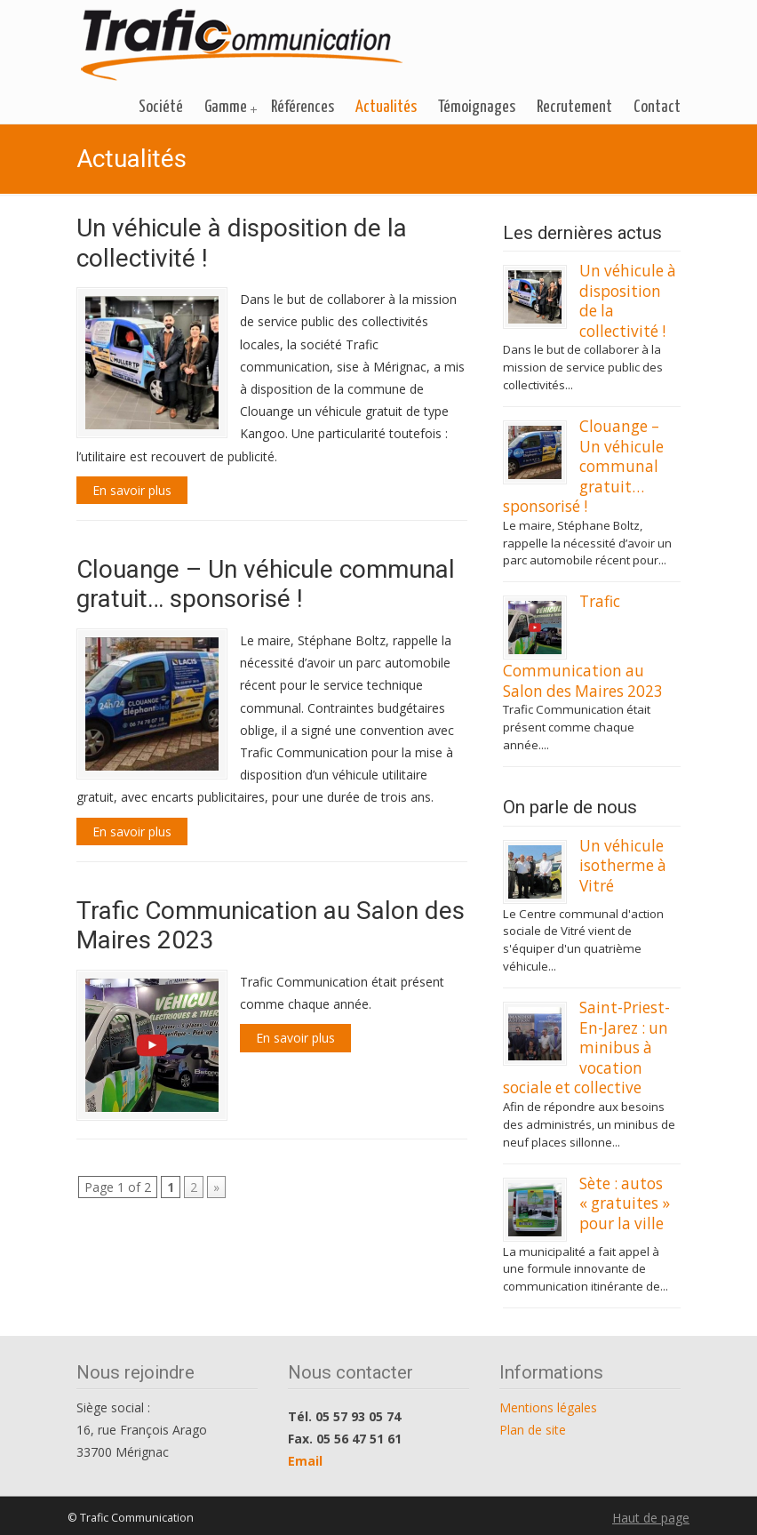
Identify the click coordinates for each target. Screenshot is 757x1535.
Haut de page (650, 1517)
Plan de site (532, 1429)
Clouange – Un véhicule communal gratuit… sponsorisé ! (265, 584)
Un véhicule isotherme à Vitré (622, 865)
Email (305, 1460)
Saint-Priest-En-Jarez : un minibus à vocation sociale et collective (586, 1047)
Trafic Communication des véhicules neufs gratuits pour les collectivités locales (241, 45)
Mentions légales (548, 1407)
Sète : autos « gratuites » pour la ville (624, 1203)
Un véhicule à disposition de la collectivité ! (627, 300)
